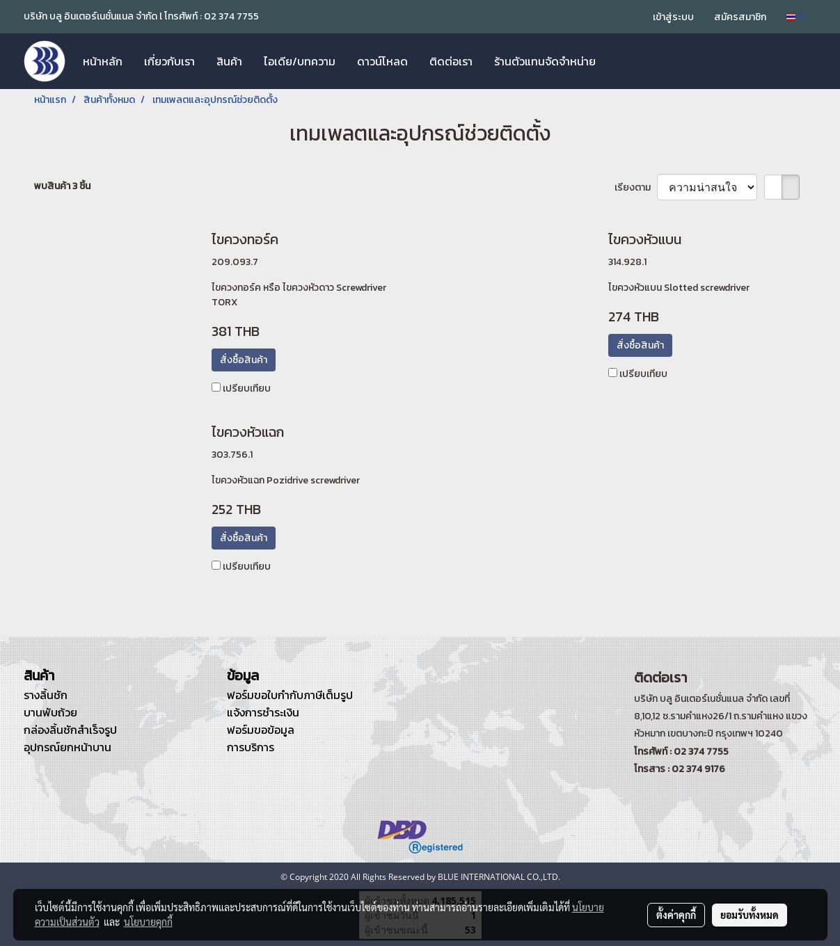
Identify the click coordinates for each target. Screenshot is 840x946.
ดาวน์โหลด (382, 61)
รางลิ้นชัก (46, 695)
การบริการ (250, 747)
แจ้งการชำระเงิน (263, 712)
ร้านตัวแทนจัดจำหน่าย (545, 61)
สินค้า (229, 61)
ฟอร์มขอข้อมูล (260, 729)
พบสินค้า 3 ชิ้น (62, 186)
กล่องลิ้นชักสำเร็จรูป (70, 729)
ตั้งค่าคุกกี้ (676, 914)
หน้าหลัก (102, 61)
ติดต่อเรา (451, 61)
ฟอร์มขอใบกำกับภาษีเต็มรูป (290, 695)
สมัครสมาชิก (740, 17)
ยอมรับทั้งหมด (749, 914)
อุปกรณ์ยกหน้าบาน (67, 747)
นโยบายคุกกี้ (148, 921)
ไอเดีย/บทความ (299, 61)
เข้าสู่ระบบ (673, 17)
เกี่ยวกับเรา (169, 61)
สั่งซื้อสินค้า (243, 360)
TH (796, 16)
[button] (618, 61)
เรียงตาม (636, 187)
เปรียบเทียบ (247, 388)
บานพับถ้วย (50, 712)
